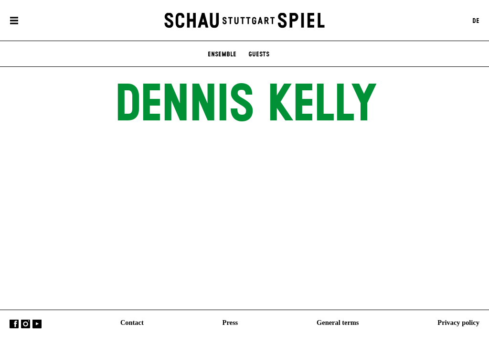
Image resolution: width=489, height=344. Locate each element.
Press (230, 322)
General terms (338, 322)
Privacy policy (458, 322)
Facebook (14, 324)
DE (475, 20)
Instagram (25, 324)
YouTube (37, 324)
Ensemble (222, 54)
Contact (132, 322)
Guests (258, 54)
